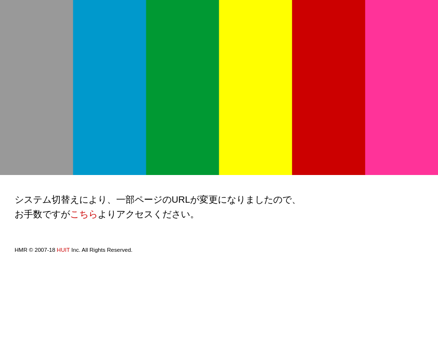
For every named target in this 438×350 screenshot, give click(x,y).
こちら (84, 214)
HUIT (63, 250)
